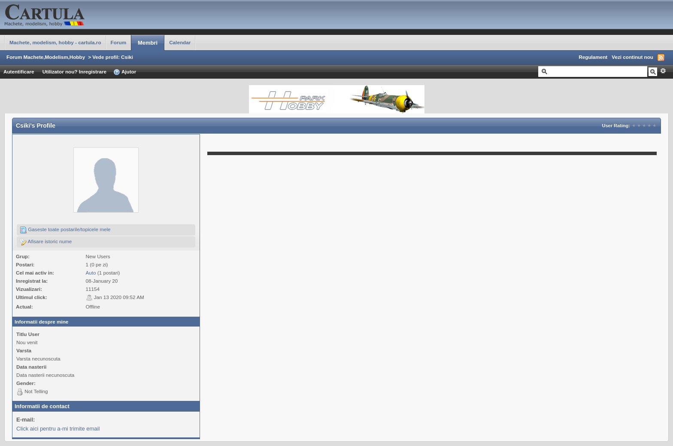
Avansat (663, 71)
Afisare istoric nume (46, 241)
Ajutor (124, 72)
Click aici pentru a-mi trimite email (58, 428)
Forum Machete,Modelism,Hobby (45, 57)
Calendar (180, 42)
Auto (91, 272)
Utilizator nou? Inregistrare (74, 71)
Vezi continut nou (632, 57)
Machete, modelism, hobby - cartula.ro (55, 42)
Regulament (593, 57)
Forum (118, 42)
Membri (148, 43)
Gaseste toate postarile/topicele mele (65, 229)
